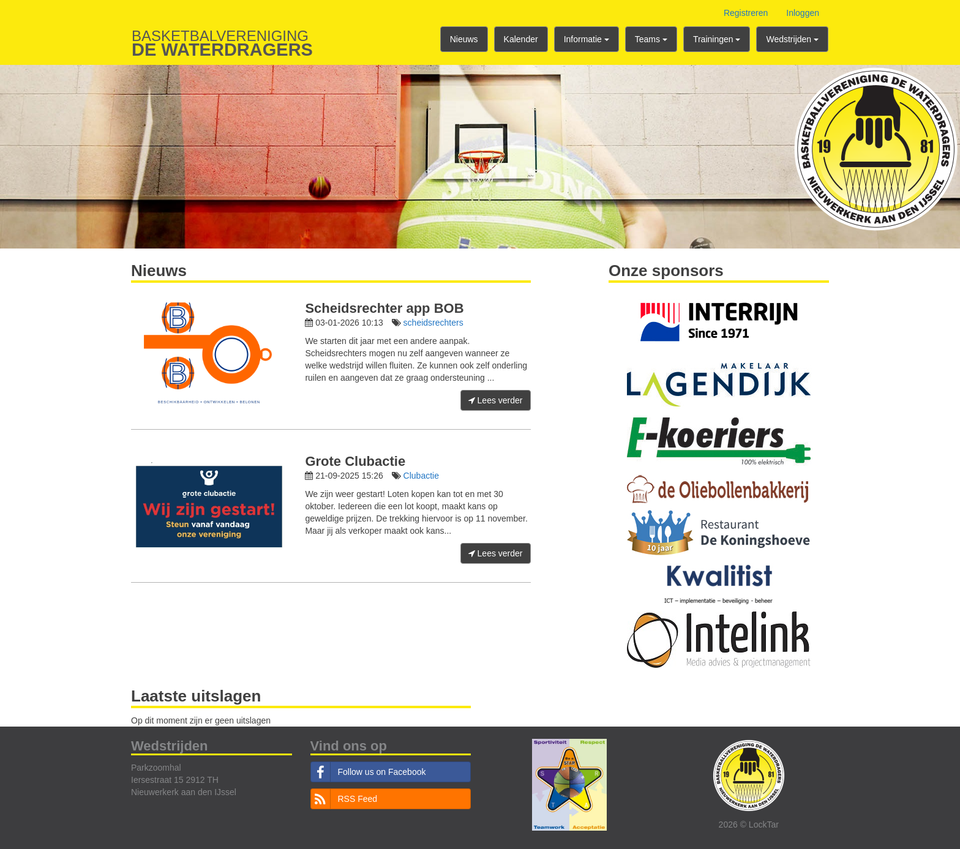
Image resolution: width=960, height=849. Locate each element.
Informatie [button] (586, 39)
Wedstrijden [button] (792, 39)
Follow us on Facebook (368, 772)
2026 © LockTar (749, 824)
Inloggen (802, 13)
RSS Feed (344, 799)
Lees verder (495, 400)
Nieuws (464, 39)
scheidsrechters (433, 322)
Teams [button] (651, 39)
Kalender (521, 39)
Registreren (746, 13)
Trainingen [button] (717, 39)
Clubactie (421, 476)
